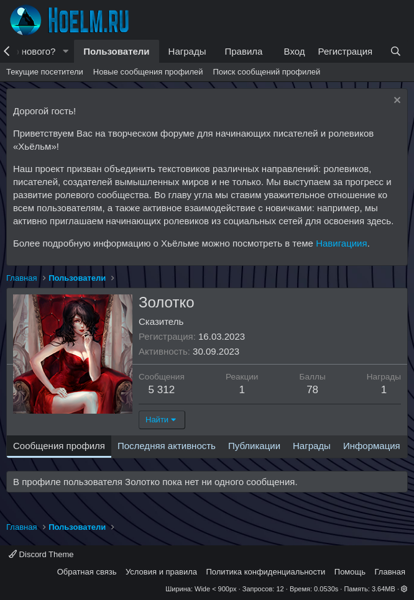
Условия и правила (161, 571)
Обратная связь (87, 571)
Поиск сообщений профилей (266, 71)
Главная (390, 571)
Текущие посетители (44, 71)
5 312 (162, 390)
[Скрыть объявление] (395, 101)
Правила (243, 51)
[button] (65, 51)
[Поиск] (396, 51)
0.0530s (326, 589)
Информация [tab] (371, 445)
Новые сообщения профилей (148, 71)
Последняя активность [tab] (166, 445)
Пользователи (116, 51)
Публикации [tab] (254, 445)
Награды (187, 51)
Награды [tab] (312, 445)
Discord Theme (41, 554)
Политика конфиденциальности (266, 571)
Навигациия (341, 243)
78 (312, 390)
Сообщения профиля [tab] (59, 445)
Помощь (350, 571)
